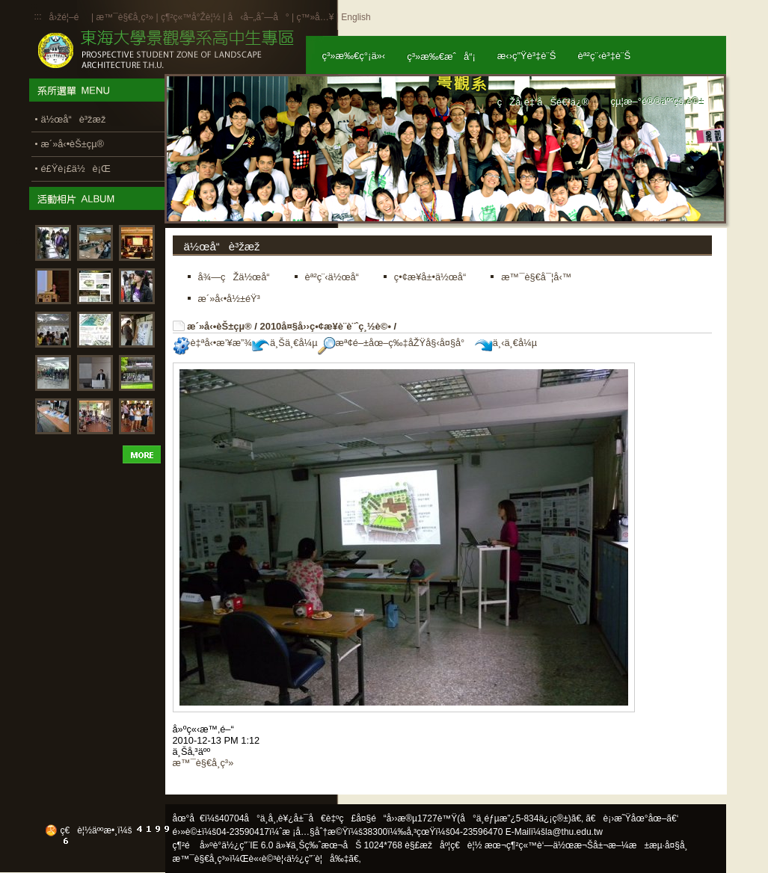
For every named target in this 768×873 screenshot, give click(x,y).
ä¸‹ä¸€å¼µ (506, 342)
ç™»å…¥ (315, 17)
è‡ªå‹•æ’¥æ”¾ (212, 342)
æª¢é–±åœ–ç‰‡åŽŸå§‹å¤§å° (395, 342)
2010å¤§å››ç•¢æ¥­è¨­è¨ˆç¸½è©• (325, 326)
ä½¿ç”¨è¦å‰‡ (317, 859)
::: (38, 16)
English (355, 17)
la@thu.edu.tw (574, 832)
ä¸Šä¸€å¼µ (285, 342)
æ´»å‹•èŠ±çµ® (219, 326)
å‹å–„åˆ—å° (258, 17)
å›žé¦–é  (69, 17)
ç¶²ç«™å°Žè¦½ (191, 17)
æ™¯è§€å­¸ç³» (126, 17)
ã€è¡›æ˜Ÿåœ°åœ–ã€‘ (632, 818)
